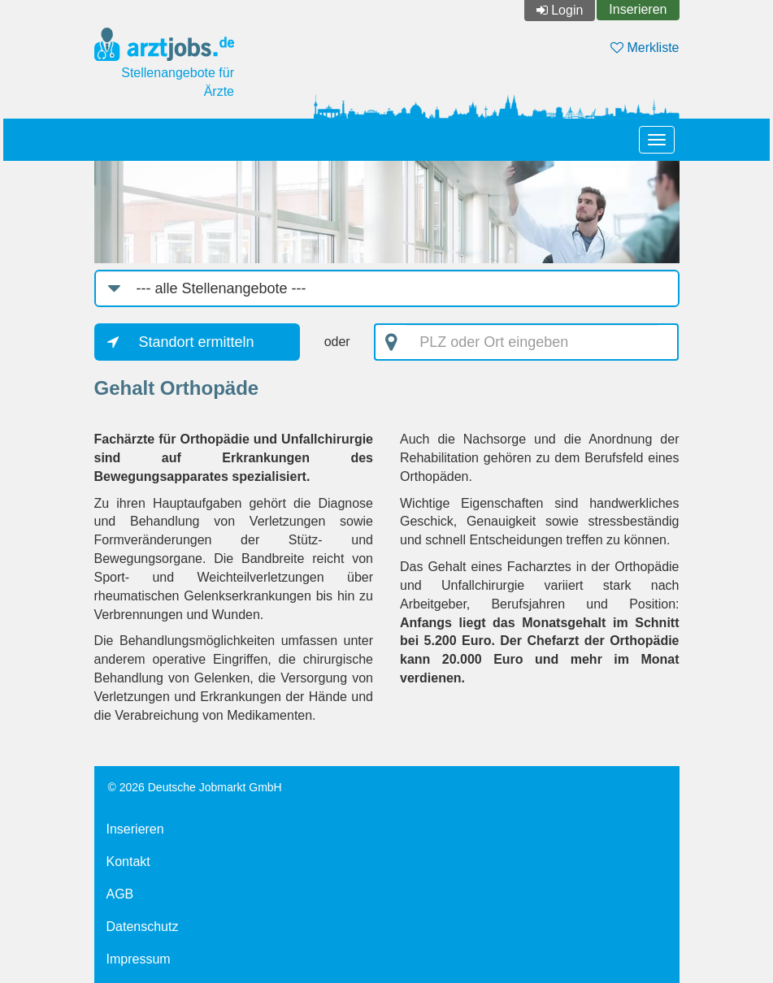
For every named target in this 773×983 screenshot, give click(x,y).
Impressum (138, 959)
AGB (120, 894)
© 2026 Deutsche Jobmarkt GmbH (195, 787)
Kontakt (128, 861)
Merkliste (644, 47)
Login (567, 10)
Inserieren (638, 9)
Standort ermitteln (196, 342)
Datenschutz (142, 926)
